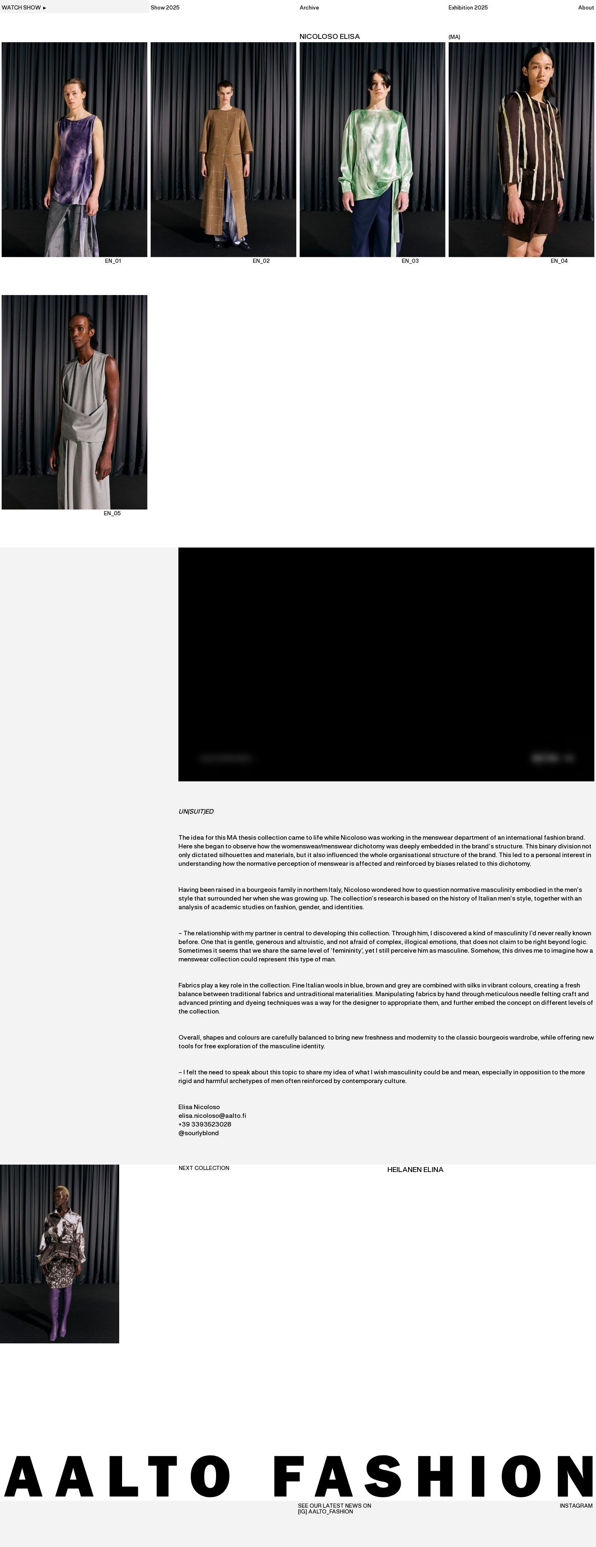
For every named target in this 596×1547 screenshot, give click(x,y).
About (586, 8)
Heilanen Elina (415, 1170)
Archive (309, 8)
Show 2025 (165, 8)
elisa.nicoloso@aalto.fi (212, 1116)
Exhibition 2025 (468, 8)
